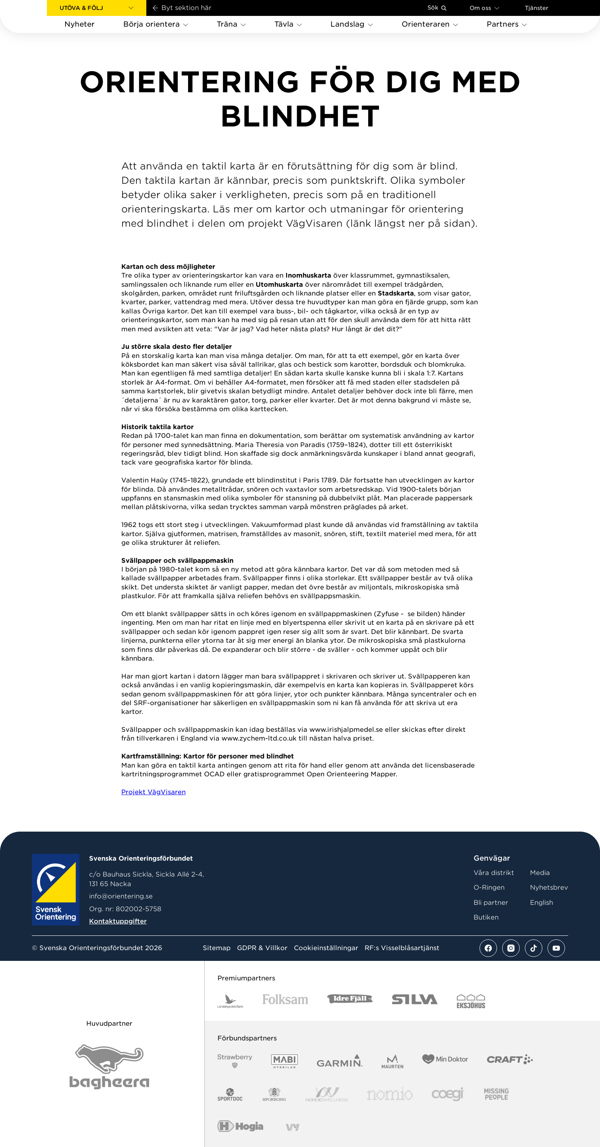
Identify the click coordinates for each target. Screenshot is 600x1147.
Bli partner (491, 902)
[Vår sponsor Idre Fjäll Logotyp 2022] (350, 1001)
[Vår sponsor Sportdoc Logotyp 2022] (230, 1094)
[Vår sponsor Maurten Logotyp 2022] (392, 1061)
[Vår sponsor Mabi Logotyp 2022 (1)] (284, 1061)
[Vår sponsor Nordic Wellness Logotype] (327, 1094)
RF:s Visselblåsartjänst (402, 948)
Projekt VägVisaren (153, 792)
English (541, 902)
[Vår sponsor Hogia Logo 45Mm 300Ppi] (240, 1127)
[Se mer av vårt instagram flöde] (511, 948)
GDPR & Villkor (262, 948)
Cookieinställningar (326, 948)
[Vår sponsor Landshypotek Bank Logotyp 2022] (230, 1001)
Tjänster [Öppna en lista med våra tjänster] (536, 8)
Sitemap (217, 948)
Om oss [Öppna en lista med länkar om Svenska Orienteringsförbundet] (484, 7)
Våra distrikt (494, 873)
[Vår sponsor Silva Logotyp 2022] (415, 1001)
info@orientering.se (121, 896)
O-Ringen (489, 887)
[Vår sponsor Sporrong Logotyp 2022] (274, 1094)
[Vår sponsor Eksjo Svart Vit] (471, 1001)
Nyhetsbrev (549, 887)
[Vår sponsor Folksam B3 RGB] (285, 1001)
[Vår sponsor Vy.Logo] (292, 1127)
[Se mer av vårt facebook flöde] (488, 948)
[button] (96, 8)
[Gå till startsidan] (36, 16)
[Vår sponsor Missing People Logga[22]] (496, 1094)
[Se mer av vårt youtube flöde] (556, 948)
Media (540, 873)
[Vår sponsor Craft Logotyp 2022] (510, 1061)
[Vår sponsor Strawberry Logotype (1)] (234, 1061)
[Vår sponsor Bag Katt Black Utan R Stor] (109, 1066)
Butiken (486, 917)
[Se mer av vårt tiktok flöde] (533, 948)
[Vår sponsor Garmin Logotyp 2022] (340, 1061)
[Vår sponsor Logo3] (448, 1094)
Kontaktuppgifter (118, 921)
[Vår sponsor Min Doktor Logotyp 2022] (445, 1061)
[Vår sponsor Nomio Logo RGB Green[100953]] (390, 1094)
